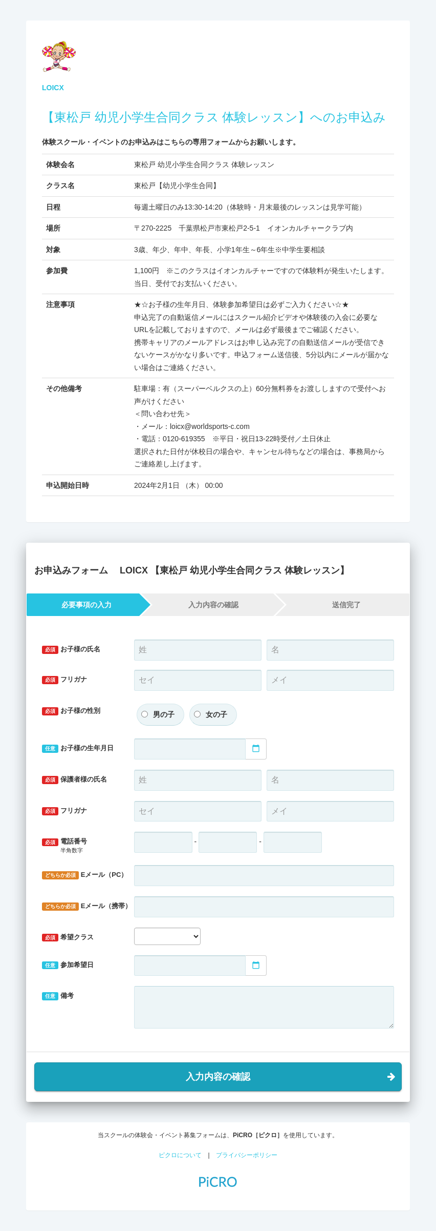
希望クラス (68, 937)
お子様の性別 (71, 711)
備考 (58, 996)
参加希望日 (68, 965)
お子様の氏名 (71, 649)
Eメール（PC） (84, 875)
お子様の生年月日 (78, 748)
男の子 (164, 714)
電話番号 (80, 845)
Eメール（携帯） (84, 906)
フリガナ (64, 679)
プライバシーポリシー (246, 1155)
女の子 (216, 714)
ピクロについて (180, 1155)
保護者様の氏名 (74, 779)
